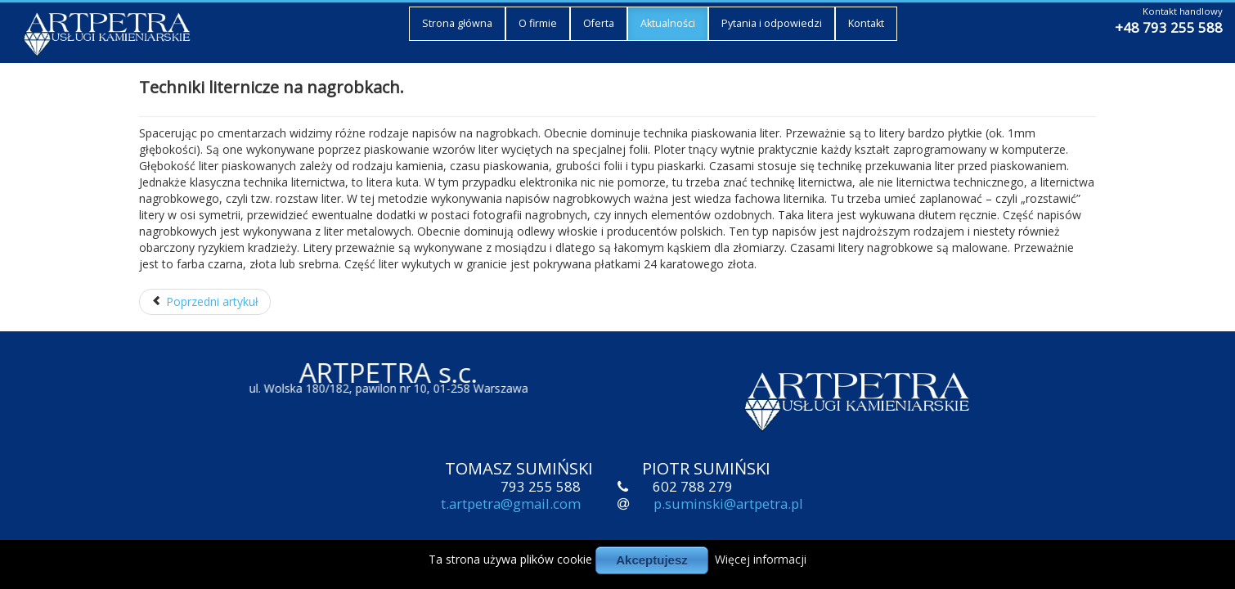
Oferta (598, 22)
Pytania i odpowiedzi (771, 22)
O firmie (538, 22)
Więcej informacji (760, 559)
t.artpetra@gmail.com (511, 506)
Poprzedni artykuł (204, 301)
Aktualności (667, 22)
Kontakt (866, 22)
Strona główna (457, 22)
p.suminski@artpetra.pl (728, 506)
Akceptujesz (652, 560)
